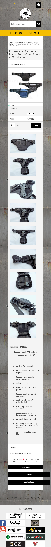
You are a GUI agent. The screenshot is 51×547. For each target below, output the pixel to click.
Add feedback (29, 482)
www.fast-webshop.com (31, 497)
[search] (38, 24)
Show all (29, 474)
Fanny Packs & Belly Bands (26, 42)
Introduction (13, 42)
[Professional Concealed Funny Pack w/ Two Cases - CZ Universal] (25, 68)
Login (10, 4)
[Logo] (25, 14)
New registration (19, 4)
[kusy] (12, 125)
